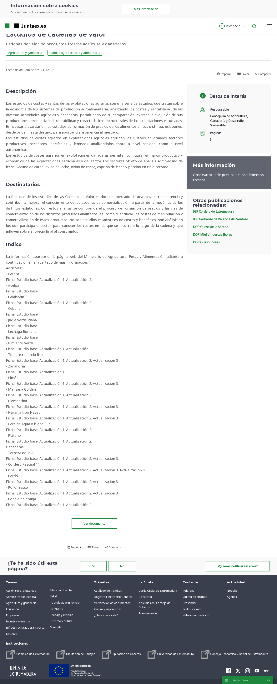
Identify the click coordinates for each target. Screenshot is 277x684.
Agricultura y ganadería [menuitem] (21, 603)
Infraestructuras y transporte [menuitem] (25, 627)
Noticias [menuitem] (232, 590)
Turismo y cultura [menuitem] (61, 621)
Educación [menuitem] (12, 609)
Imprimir (224, 74)
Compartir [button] (263, 74)
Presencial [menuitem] (189, 603)
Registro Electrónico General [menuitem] (113, 597)
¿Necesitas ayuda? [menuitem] (106, 615)
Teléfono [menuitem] (188, 590)
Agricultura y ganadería (25, 53)
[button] (232, 26)
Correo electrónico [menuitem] (195, 597)
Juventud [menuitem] (11, 634)
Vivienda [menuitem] (55, 627)
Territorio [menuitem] (56, 609)
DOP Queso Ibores (206, 242)
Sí (93, 566)
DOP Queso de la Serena (210, 227)
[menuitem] (28, 654)
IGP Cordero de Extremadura (213, 211)
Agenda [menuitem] (232, 597)
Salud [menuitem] (53, 596)
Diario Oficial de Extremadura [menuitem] (157, 590)
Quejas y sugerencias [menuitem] (107, 609)
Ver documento (94, 523)
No (122, 566)
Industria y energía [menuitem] (18, 621)
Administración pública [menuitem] (21, 597)
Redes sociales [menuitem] (192, 609)
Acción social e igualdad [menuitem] (21, 590)
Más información (146, 9)
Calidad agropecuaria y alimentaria (74, 53)
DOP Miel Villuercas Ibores (212, 234)
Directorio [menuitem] (145, 597)
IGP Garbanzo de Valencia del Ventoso (220, 219)
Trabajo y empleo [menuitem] (61, 615)
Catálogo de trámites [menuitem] (108, 590)
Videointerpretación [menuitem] (196, 615)
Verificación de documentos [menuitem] (112, 603)
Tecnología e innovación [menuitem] (65, 602)
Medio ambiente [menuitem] (61, 590)
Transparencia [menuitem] (147, 613)
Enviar (243, 74)
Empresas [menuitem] (12, 615)
